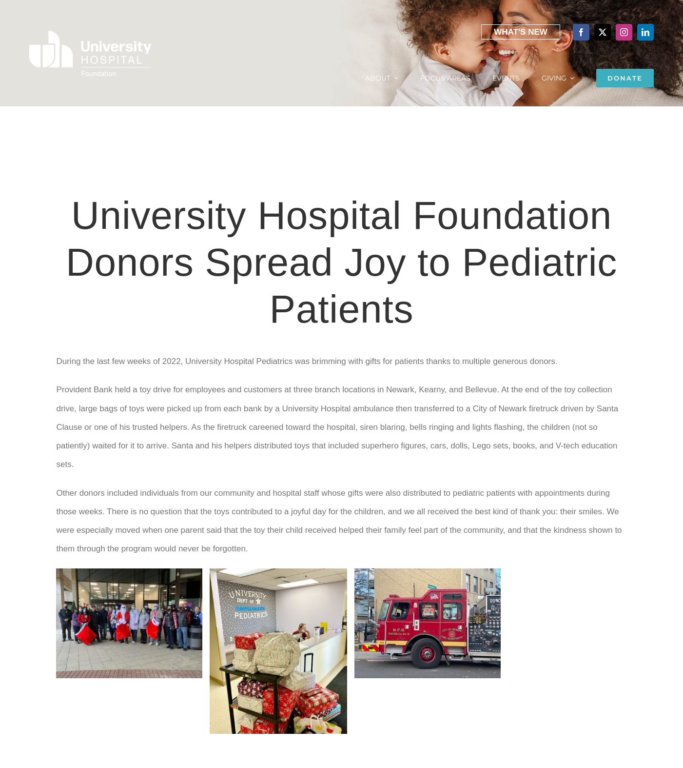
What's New (520, 32)
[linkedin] (645, 32)
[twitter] (602, 32)
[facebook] (581, 32)
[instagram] (624, 32)
